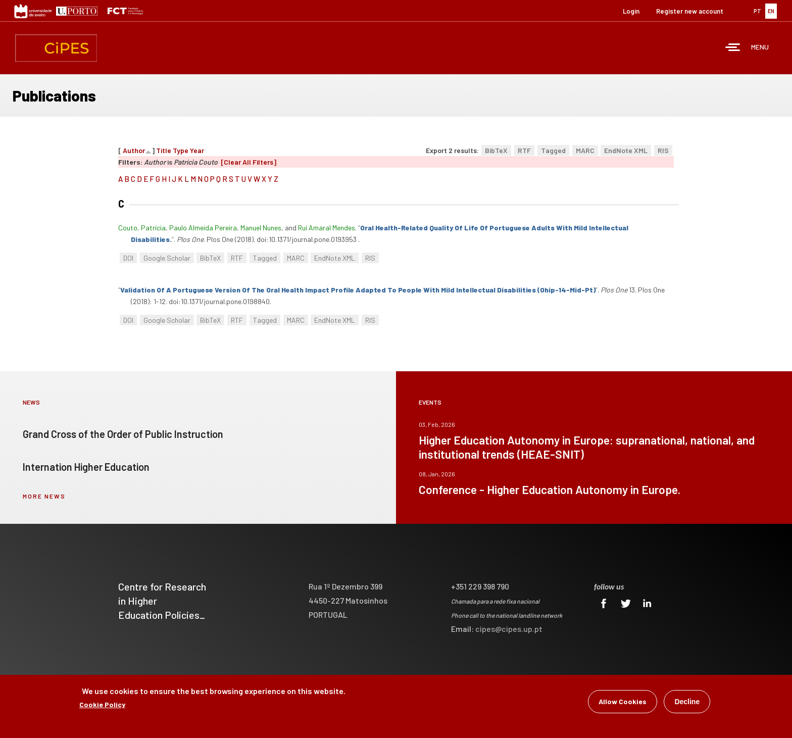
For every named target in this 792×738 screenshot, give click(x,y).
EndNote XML (626, 150)
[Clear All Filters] (248, 162)
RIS (663, 150)
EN (771, 11)
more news (44, 496)
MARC (585, 150)
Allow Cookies (623, 702)
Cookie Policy (102, 705)
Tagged (553, 150)
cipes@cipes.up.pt (508, 628)
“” (358, 289)
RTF (524, 150)
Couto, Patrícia (142, 227)
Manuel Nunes (260, 227)
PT (757, 11)
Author (134, 150)
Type (180, 150)
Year (197, 150)
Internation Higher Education (86, 467)
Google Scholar (166, 258)
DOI (128, 258)
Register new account (689, 11)
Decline (687, 703)
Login (631, 11)
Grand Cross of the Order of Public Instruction (123, 434)
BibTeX (496, 150)
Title (163, 150)
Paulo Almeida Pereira (203, 227)
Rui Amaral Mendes (326, 227)
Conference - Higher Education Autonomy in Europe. (549, 489)
